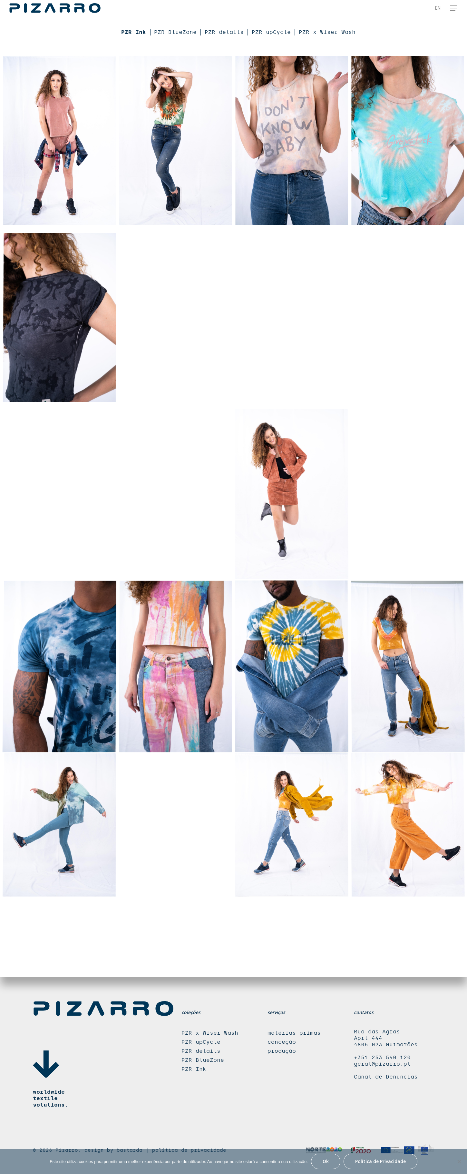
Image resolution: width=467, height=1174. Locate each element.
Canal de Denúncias (386, 1077)
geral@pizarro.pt (382, 1064)
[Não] (459, 1161)
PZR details (224, 32)
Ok (326, 1161)
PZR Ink (133, 32)
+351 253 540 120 (382, 1057)
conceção (282, 1042)
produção (282, 1051)
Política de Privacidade (380, 1161)
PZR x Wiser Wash (327, 32)
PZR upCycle (271, 32)
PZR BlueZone (175, 32)
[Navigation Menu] (454, 8)
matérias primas (294, 1033)
